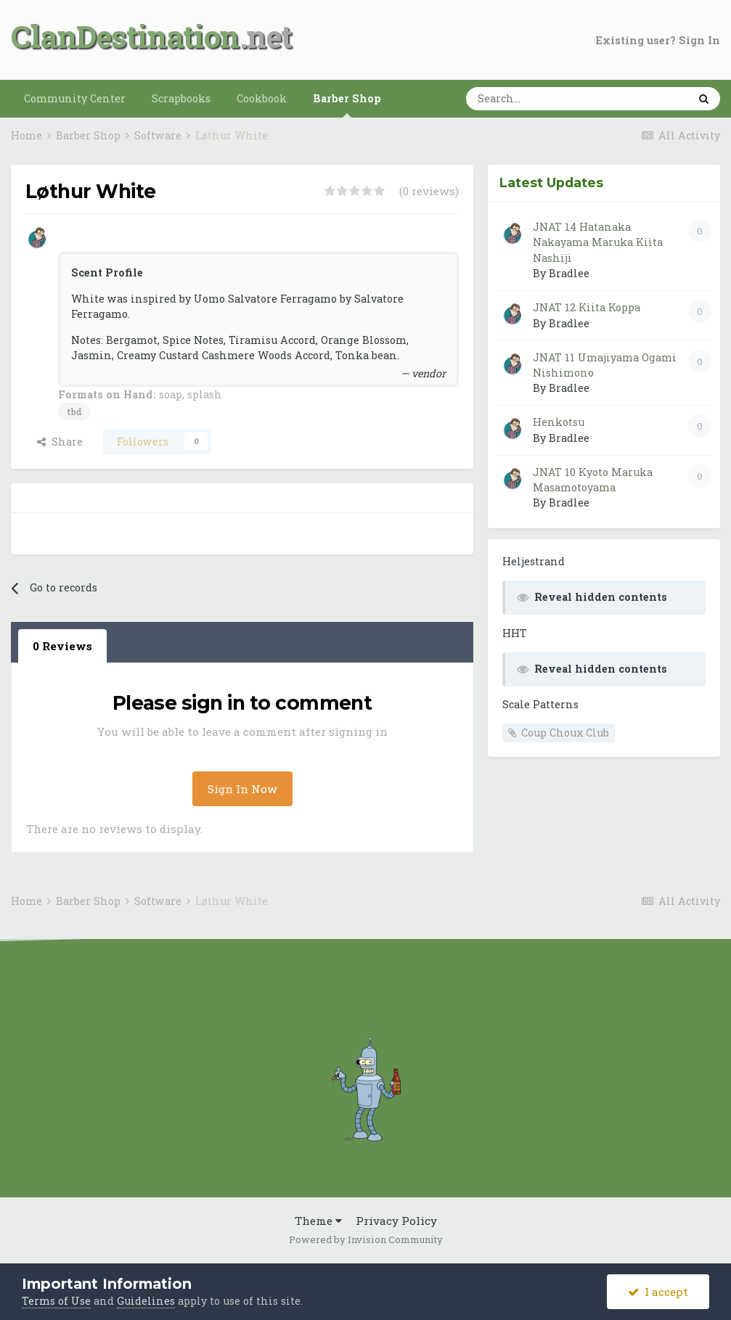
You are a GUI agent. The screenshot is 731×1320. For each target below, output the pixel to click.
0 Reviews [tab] (62, 646)
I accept (658, 1291)
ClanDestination (125, 36)
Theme (318, 1220)
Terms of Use (56, 1301)
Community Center (75, 98)
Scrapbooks (181, 98)
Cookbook (262, 98)
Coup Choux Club (565, 732)
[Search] (533, 98)
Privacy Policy (396, 1220)
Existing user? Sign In (658, 40)
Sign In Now (242, 789)
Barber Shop (347, 104)
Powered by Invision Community (366, 1239)
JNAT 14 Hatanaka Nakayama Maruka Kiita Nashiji (598, 242)
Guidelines (146, 1301)
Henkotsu (558, 422)
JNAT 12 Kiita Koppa (586, 307)
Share (60, 441)
